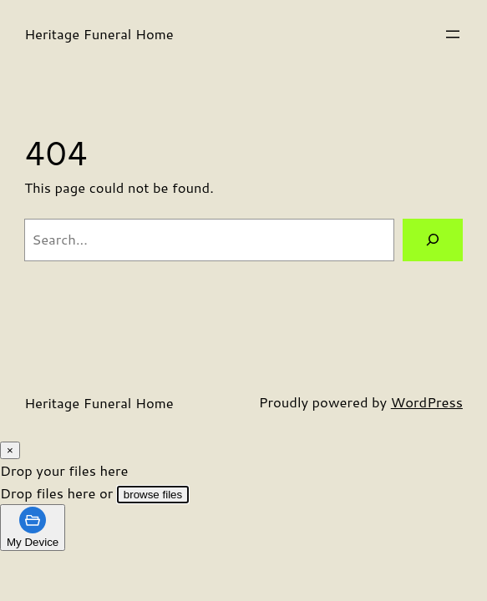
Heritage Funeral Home (99, 33)
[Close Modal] (10, 450)
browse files (153, 494)
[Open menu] (453, 34)
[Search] (433, 239)
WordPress (427, 402)
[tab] (32, 527)
